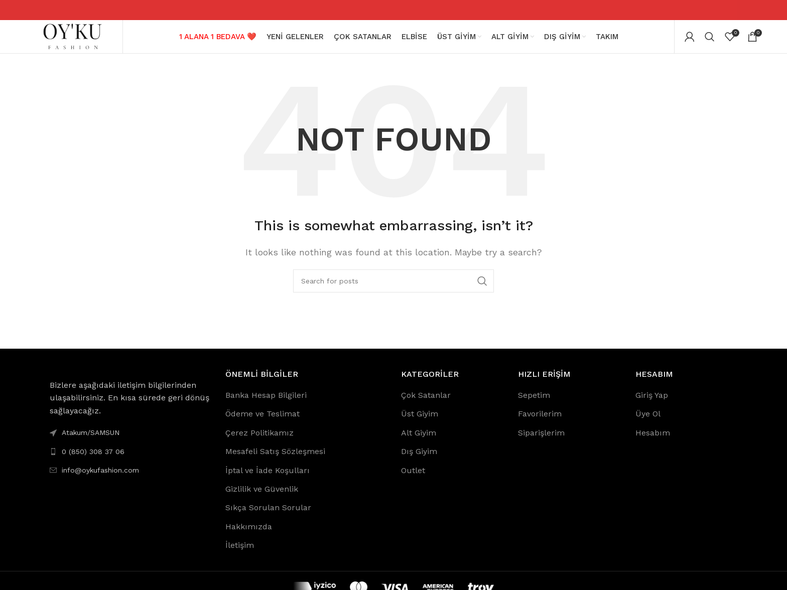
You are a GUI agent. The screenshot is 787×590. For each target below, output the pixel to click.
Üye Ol (648, 421)
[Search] (710, 40)
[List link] (130, 458)
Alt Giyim (418, 440)
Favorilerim (540, 421)
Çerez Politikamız (259, 440)
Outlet (413, 477)
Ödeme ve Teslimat (262, 421)
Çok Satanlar (426, 402)
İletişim (239, 552)
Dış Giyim (419, 459)
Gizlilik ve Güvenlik (261, 496)
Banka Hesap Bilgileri (266, 402)
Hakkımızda (248, 533)
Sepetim (534, 402)
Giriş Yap (651, 402)
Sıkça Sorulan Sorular (268, 515)
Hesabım (652, 440)
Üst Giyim (419, 421)
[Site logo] (72, 39)
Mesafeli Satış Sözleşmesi (275, 459)
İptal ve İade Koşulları (267, 477)
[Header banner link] (393, 10)
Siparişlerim (541, 440)
